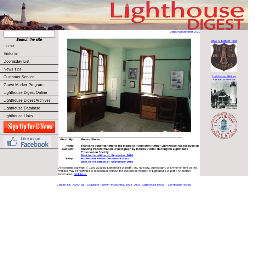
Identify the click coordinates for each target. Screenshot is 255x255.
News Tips (13, 69)
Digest (173, 31)
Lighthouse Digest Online (25, 92)
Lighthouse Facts (153, 184)
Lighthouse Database (22, 108)
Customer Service (31, 77)
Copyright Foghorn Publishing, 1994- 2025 (113, 184)
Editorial (31, 53)
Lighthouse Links (18, 116)
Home (9, 46)
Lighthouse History (179, 184)
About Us (78, 184)
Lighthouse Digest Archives (27, 100)
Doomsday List (16, 61)
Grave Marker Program (23, 85)
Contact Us (64, 184)
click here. (80, 174)
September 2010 (189, 31)
